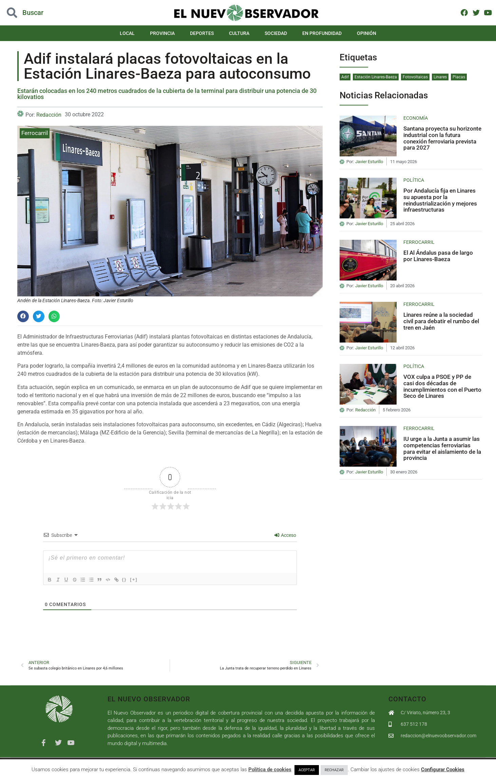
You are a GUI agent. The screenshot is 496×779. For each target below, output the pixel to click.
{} (134, 579)
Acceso (285, 535)
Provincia (162, 33)
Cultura (239, 33)
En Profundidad (322, 33)
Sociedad (276, 33)
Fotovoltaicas (415, 77)
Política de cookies (269, 769)
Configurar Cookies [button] (442, 769)
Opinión (366, 33)
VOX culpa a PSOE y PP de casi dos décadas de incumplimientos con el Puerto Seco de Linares (442, 386)
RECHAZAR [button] (334, 770)
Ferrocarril (34, 133)
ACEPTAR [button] (307, 770)
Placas (459, 77)
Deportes (202, 33)
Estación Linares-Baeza (376, 77)
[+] (144, 579)
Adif (345, 77)
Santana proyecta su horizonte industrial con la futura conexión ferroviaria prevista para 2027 (442, 138)
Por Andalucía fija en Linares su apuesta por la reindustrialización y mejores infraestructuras (440, 200)
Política (413, 180)
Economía (415, 118)
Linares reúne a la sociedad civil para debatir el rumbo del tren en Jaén (441, 321)
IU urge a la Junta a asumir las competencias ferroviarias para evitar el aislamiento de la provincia (442, 448)
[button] (23, 316)
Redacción (48, 115)
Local (127, 33)
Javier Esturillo (369, 162)
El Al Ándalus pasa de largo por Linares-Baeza (438, 255)
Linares (440, 77)
